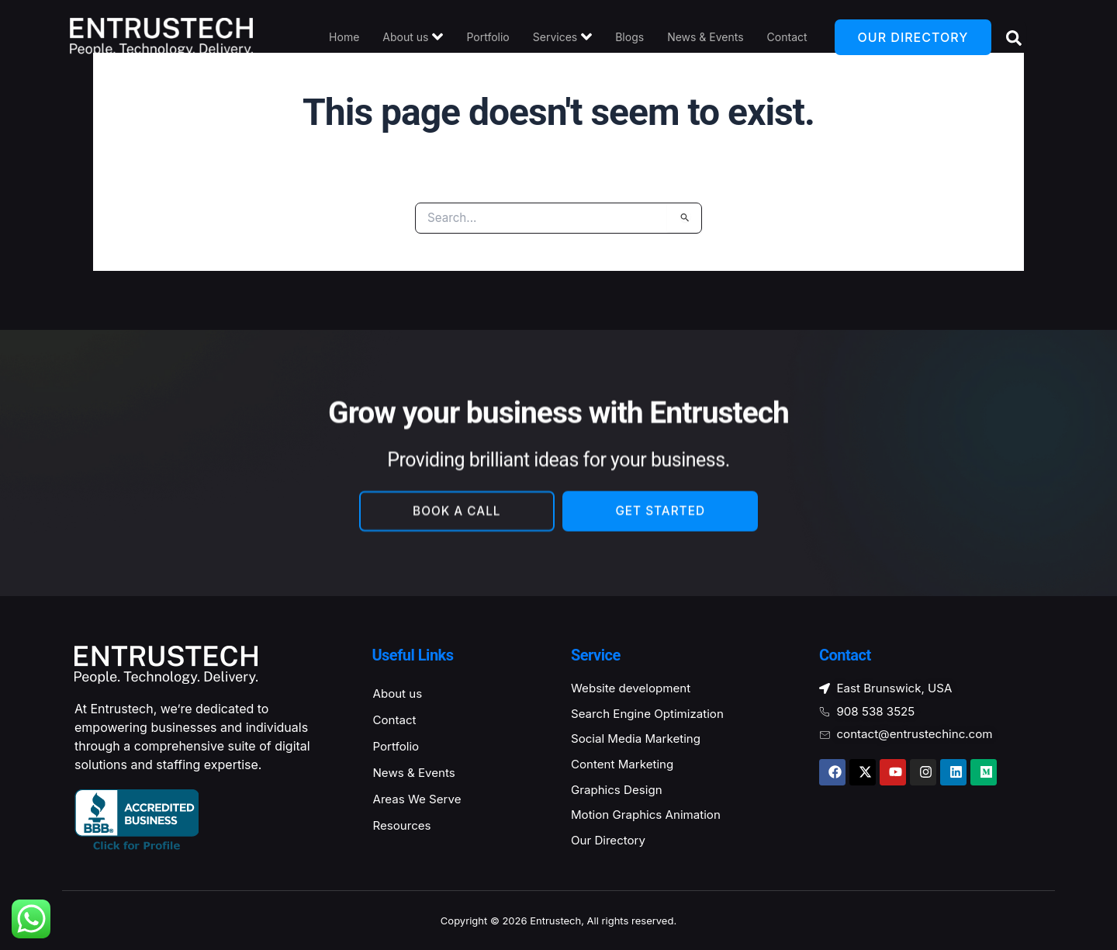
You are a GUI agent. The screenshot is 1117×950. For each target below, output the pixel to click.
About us (412, 36)
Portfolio (487, 36)
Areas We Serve (420, 802)
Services (562, 36)
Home (344, 36)
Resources (404, 829)
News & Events (705, 36)
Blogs (629, 36)
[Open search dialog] (1010, 37)
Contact (787, 36)
